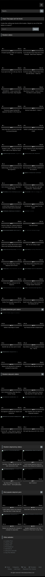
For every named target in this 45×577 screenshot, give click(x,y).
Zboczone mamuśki (10, 550)
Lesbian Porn (9, 541)
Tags (24, 567)
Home (8, 567)
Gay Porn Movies (10, 552)
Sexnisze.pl (8, 548)
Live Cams (17, 569)
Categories (16, 567)
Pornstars (33, 567)
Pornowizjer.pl (9, 547)
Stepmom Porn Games (29, 569)
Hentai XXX (8, 545)
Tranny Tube (8, 543)
